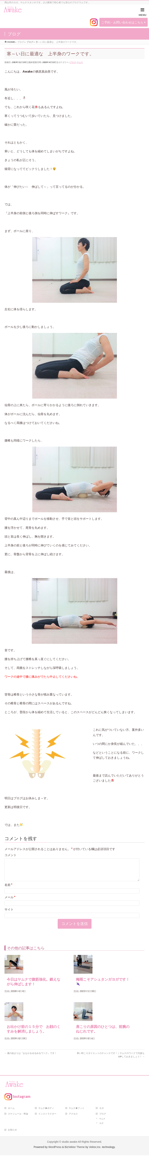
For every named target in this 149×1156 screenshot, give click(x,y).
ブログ (73, 62)
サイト (9, 914)
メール (10, 901)
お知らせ (12, 1130)
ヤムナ (80, 62)
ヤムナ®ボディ (46, 1108)
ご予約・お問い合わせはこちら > (123, 22)
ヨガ (101, 1108)
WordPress (54, 1147)
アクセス (73, 1114)
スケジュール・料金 (18, 1114)
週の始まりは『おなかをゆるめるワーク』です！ (31, 1057)
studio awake (69, 1142)
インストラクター (47, 1114)
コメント (11, 855)
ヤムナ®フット (76, 1108)
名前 (8, 889)
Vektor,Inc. (95, 1147)
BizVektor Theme (75, 1147)
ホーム (11, 1108)
